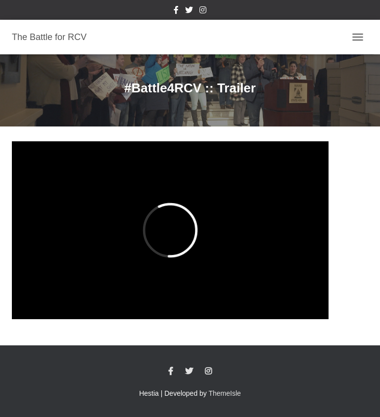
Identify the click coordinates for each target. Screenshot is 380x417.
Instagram (202, 11)
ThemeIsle (225, 393)
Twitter (189, 11)
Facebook (176, 11)
